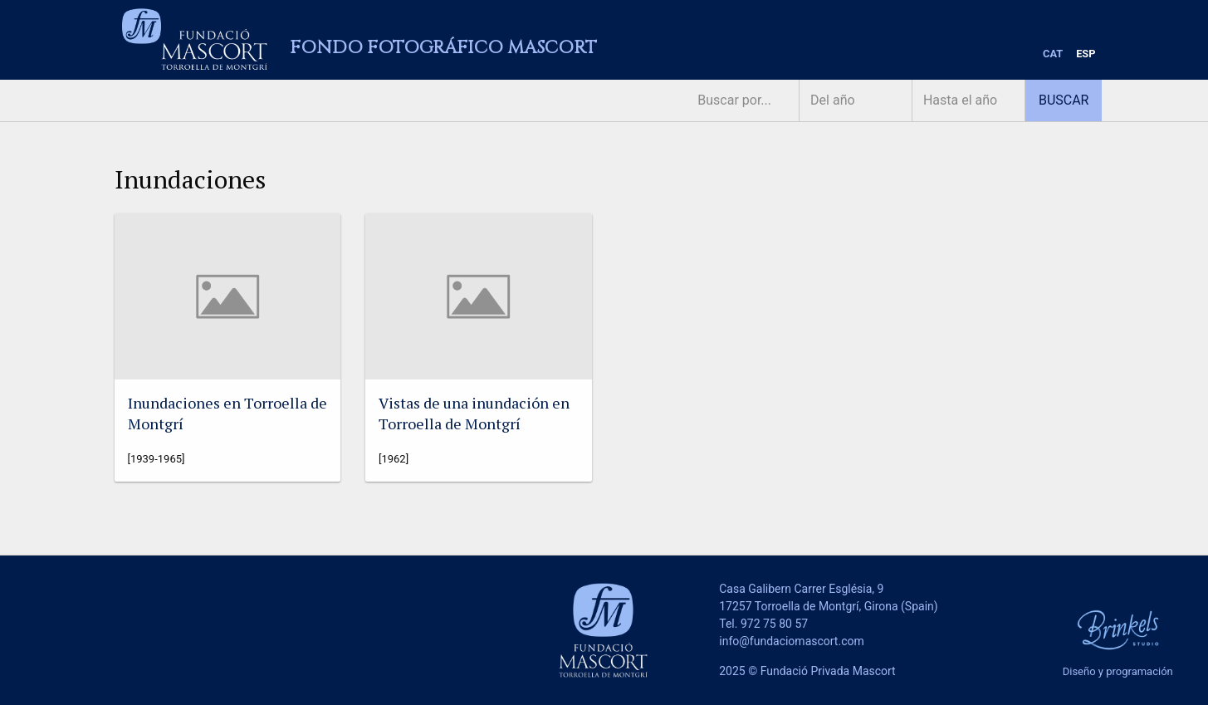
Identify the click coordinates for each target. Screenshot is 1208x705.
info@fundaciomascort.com (791, 641)
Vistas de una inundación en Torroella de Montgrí (474, 413)
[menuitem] (1052, 54)
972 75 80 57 (774, 623)
